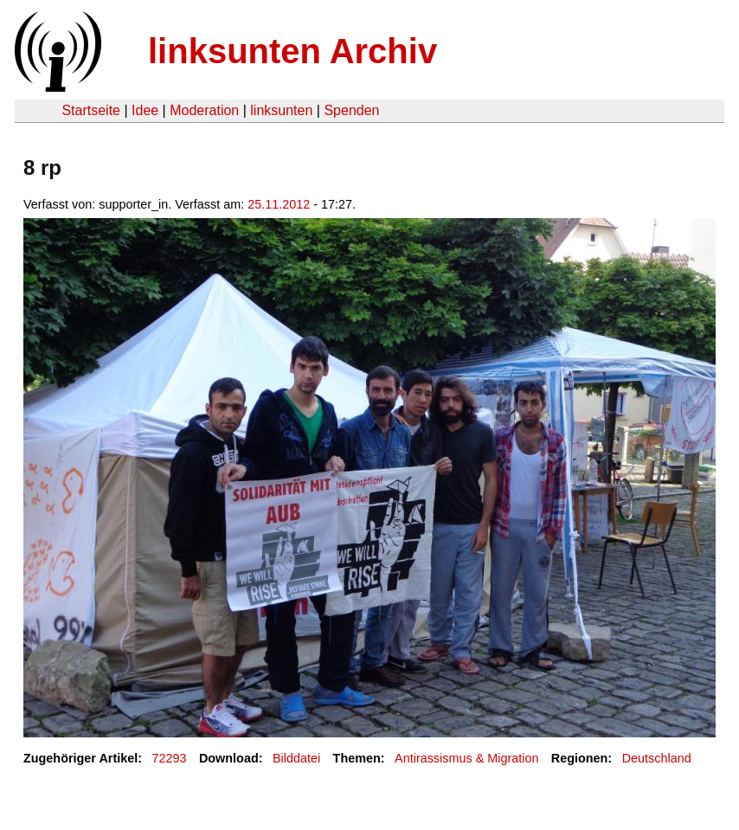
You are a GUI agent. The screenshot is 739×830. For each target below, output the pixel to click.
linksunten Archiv (292, 51)
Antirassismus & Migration (466, 758)
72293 (169, 758)
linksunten (281, 110)
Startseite (90, 110)
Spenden (351, 110)
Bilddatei (296, 758)
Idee (145, 110)
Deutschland (656, 758)
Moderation (204, 110)
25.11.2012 (278, 204)
